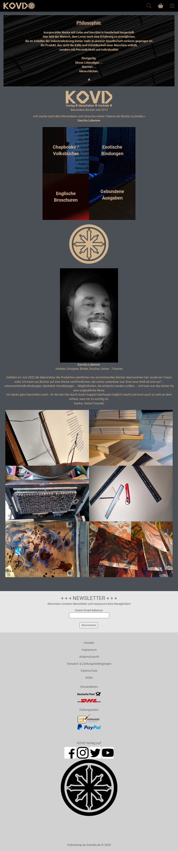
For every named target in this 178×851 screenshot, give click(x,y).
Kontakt (89, 643)
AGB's (89, 677)
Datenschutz (89, 670)
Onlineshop (74, 845)
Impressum (89, 649)
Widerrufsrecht (89, 656)
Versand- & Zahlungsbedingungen (89, 663)
